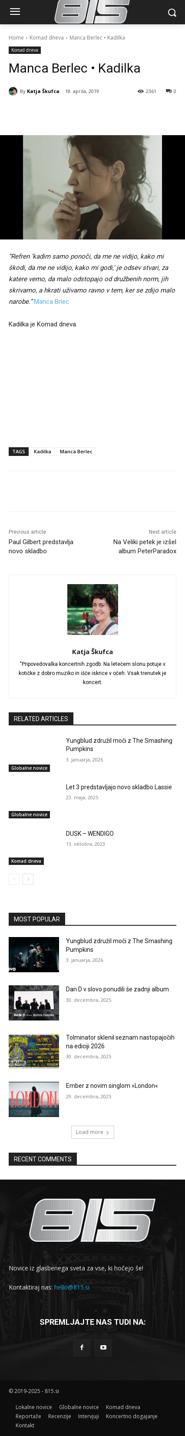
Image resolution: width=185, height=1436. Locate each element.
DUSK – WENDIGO (90, 833)
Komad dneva (47, 37)
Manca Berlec (76, 451)
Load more (92, 1132)
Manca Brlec (51, 302)
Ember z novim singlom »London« (112, 1085)
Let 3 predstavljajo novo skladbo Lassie (119, 787)
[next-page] (28, 879)
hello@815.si (71, 1287)
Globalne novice (29, 768)
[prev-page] (14, 879)
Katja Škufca (43, 91)
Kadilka (42, 451)
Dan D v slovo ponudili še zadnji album (117, 989)
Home (16, 37)
